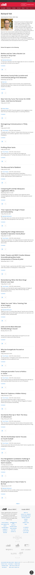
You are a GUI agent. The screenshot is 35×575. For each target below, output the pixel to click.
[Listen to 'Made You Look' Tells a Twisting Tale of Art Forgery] (2, 320)
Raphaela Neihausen (7, 60)
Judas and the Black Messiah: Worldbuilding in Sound (11, 328)
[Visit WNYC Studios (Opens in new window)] (26, 545)
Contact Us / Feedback (26, 514)
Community (5, 529)
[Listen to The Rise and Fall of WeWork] (2, 182)
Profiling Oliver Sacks (8, 147)
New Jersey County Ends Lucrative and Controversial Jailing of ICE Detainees (14, 76)
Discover (31, 8)
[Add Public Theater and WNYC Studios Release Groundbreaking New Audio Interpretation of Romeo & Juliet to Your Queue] (5, 274)
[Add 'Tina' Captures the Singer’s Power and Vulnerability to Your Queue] (5, 225)
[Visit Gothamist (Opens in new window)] (17, 545)
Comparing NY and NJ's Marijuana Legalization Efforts (13, 190)
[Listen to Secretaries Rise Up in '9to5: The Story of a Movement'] (2, 430)
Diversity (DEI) (26, 522)
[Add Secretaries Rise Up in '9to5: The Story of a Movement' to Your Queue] (5, 430)
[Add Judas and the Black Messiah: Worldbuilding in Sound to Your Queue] (5, 343)
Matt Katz (4, 82)
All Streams (9, 8)
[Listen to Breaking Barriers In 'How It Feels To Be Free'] (2, 498)
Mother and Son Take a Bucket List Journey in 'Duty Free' (13, 55)
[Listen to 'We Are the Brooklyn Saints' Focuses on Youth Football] (2, 452)
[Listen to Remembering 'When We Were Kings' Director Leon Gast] (2, 297)
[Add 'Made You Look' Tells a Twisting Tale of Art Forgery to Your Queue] (5, 320)
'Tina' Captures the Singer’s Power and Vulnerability (13, 211)
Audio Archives (13, 528)
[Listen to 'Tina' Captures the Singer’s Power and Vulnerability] (2, 225)
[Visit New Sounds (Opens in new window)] (26, 549)
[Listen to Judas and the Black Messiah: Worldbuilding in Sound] (2, 343)
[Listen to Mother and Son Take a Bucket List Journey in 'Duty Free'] (2, 69)
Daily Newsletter (5, 524)
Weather (5, 532)
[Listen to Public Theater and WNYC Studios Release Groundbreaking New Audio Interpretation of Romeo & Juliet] (2, 274)
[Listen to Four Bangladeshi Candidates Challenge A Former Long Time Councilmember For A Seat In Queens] (2, 476)
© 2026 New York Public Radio (7, 562)
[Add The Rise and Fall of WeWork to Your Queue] (5, 182)
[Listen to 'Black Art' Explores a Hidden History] (2, 409)
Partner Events (5, 527)
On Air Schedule (5, 522)
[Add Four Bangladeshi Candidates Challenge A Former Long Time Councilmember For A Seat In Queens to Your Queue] (5, 476)
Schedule (13, 8)
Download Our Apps (13, 523)
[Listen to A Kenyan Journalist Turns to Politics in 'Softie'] (2, 387)
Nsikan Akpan (5, 108)
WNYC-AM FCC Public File (14, 567)
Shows (23, 8)
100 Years (18, 8)
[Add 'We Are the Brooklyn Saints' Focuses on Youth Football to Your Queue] (5, 452)
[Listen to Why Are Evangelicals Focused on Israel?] (2, 365)
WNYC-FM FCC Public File (15, 565)
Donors (26, 519)
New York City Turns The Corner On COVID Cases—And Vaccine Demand (15, 100)
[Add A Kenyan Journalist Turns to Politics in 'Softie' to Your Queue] (5, 387)
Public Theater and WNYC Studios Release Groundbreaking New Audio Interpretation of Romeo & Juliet (15, 257)
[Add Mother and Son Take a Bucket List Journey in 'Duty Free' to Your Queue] (5, 69)
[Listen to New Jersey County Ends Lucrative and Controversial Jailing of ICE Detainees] (2, 93)
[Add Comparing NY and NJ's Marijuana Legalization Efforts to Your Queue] (5, 204)
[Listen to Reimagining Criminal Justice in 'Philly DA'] (2, 141)
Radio (4, 8)
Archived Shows (13, 526)
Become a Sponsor (26, 517)
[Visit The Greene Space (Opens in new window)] (26, 553)
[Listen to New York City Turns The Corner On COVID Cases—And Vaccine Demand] (2, 118)
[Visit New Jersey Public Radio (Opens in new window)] (9, 553)
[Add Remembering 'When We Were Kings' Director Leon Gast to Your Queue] (5, 297)
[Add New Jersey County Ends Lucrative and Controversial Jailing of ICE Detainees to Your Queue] (5, 93)
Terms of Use (17, 562)
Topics (27, 8)
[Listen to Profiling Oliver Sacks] (2, 161)
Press (26, 524)
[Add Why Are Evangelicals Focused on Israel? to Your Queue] (5, 365)
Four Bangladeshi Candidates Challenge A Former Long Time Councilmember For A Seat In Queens (15, 461)
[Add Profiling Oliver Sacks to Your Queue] (5, 161)
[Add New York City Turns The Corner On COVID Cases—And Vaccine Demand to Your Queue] (5, 118)
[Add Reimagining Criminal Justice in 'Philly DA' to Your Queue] (5, 141)
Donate (23, 4)
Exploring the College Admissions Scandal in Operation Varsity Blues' (13, 233)
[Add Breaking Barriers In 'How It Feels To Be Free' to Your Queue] (5, 498)
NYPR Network (30, 1)
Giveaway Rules (5, 565)
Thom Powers (5, 130)
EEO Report (4, 567)
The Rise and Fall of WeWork (11, 167)
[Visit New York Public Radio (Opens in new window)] (17, 537)
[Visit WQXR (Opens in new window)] (9, 549)
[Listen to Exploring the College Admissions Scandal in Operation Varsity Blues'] (2, 249)
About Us (26, 512)
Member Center (30, 4)
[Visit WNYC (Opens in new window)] (8, 545)
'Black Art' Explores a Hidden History (13, 393)
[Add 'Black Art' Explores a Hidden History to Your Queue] (5, 409)
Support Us (13, 531)
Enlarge (12, 29)
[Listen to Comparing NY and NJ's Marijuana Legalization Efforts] (2, 204)
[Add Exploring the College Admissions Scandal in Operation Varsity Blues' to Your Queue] (5, 249)
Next (17, 503)
